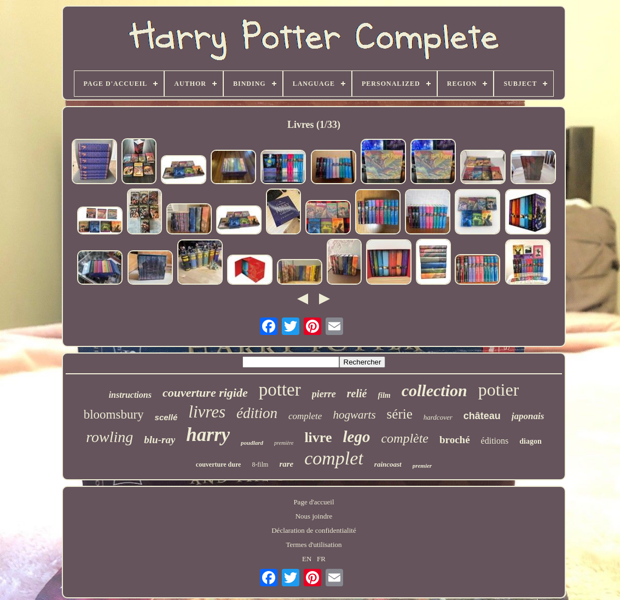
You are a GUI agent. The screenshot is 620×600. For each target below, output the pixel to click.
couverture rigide (205, 392)
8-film (260, 464)
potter (280, 389)
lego (356, 436)
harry (208, 434)
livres (206, 411)
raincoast (388, 464)
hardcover (438, 417)
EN (306, 559)
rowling (109, 436)
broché (454, 439)
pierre (324, 394)
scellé (166, 417)
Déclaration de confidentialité (313, 530)
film (384, 395)
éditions (495, 440)
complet (333, 458)
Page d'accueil (313, 502)
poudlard (252, 442)
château (482, 415)
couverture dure (218, 464)
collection (434, 390)
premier (422, 465)
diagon (530, 441)
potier (498, 389)
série (400, 414)
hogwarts (354, 414)
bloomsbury (114, 414)
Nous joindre (314, 516)
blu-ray (159, 439)
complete (305, 416)
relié (357, 393)
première (283, 443)
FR (321, 559)
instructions (130, 394)
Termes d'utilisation (313, 544)
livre (318, 437)
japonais (528, 416)
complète (404, 438)
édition (256, 413)
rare (286, 464)
